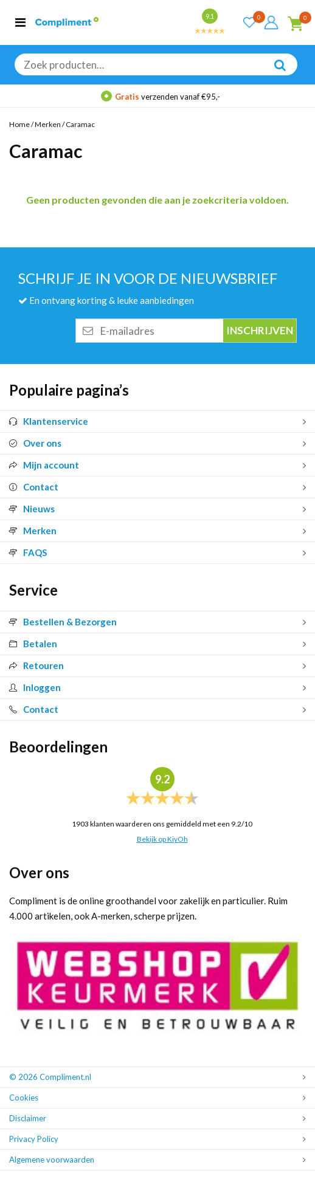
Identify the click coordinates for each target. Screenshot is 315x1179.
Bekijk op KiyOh (162, 839)
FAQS (28, 552)
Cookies (23, 1097)
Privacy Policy (33, 1139)
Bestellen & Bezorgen (63, 621)
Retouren (36, 665)
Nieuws (32, 508)
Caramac (80, 124)
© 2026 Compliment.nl (50, 1077)
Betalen (33, 643)
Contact (33, 486)
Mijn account (44, 464)
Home (19, 124)
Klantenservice (48, 421)
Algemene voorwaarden (51, 1159)
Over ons (35, 443)
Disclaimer (27, 1118)
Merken (48, 124)
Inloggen (35, 687)
